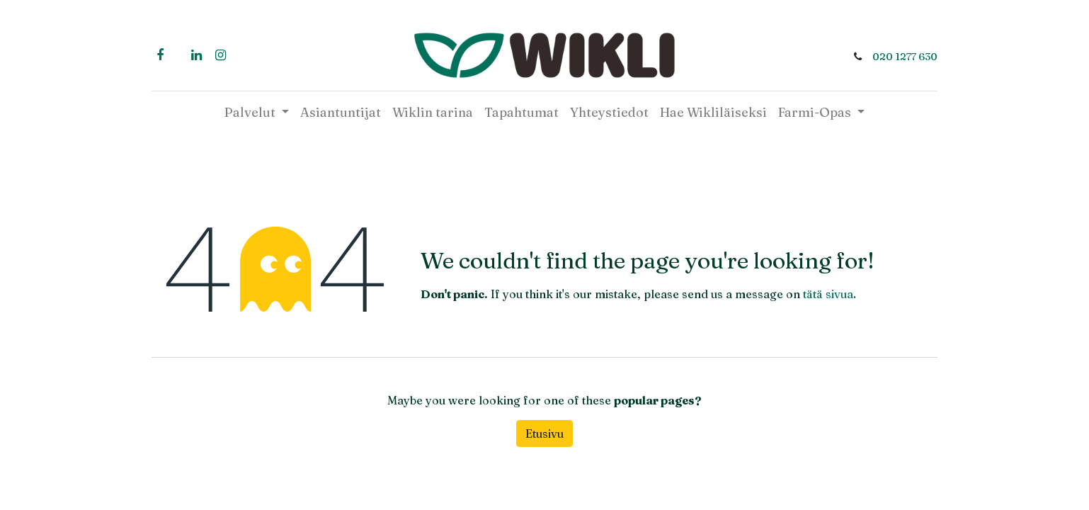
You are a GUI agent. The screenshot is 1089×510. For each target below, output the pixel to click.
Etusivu (544, 433)
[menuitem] (341, 112)
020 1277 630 (904, 56)
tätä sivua (828, 294)
